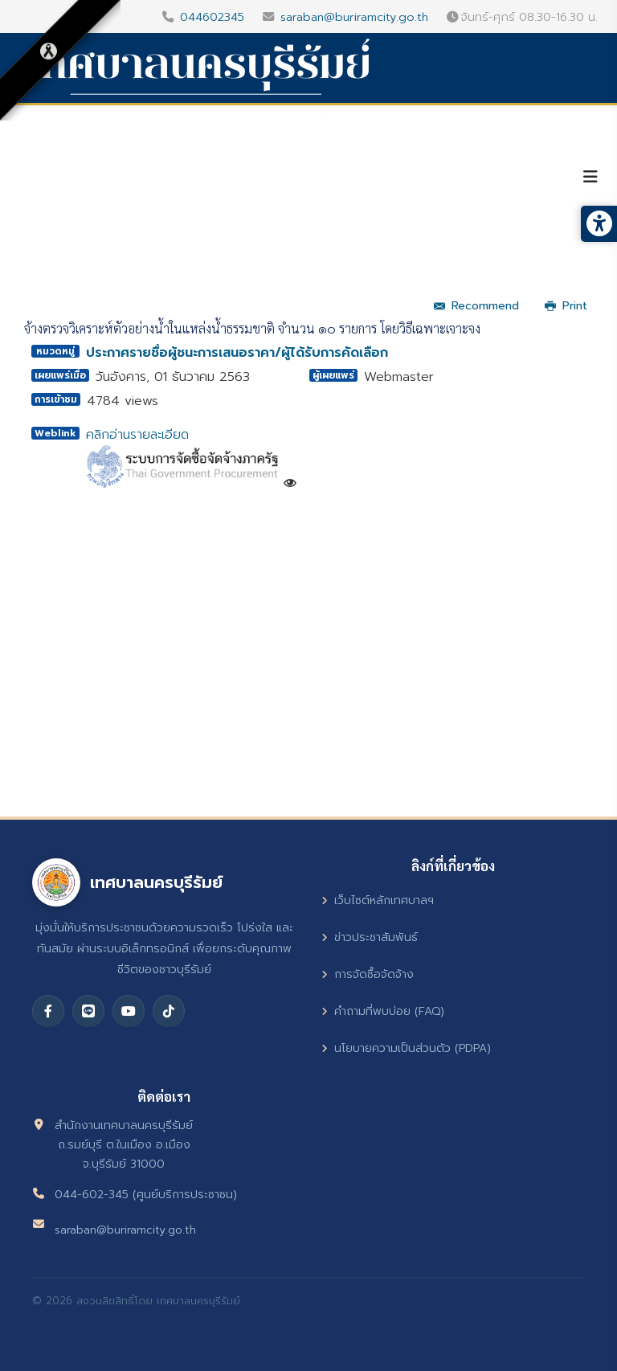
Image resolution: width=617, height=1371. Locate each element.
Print (566, 305)
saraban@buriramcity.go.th (354, 17)
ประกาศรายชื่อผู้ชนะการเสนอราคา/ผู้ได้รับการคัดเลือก (237, 352)
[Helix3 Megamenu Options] (590, 177)
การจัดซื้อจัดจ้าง (367, 974)
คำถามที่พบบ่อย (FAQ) (382, 1011)
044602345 (212, 17)
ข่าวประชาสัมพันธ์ (369, 937)
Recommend (476, 305)
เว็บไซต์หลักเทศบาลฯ (377, 900)
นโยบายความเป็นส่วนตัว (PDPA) (406, 1048)
